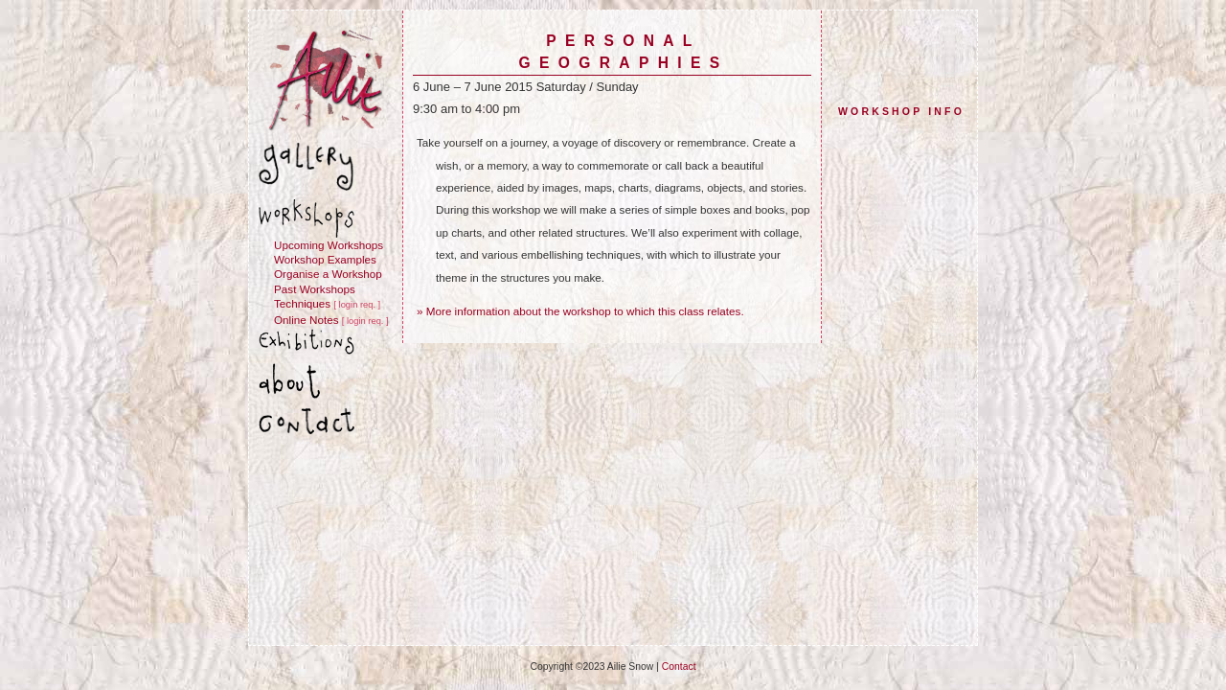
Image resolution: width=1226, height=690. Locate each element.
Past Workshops (314, 289)
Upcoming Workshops (328, 245)
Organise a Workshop (328, 273)
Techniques (302, 303)
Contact (679, 666)
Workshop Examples (325, 259)
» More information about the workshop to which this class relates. (580, 311)
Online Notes (306, 319)
